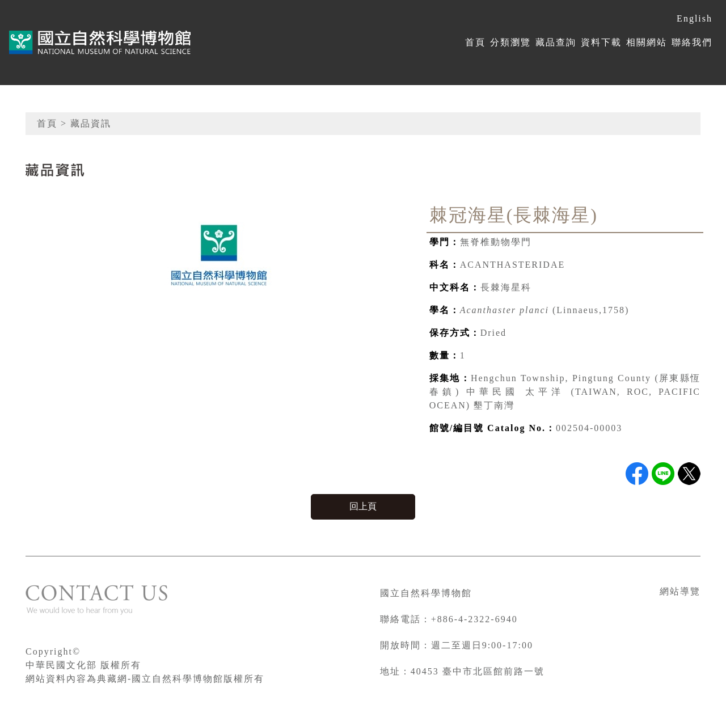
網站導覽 (680, 591)
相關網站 (646, 42)
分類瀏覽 (510, 42)
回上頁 (363, 506)
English (694, 18)
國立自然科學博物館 (426, 593)
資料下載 (601, 42)
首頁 (475, 42)
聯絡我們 (692, 42)
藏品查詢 (555, 42)
